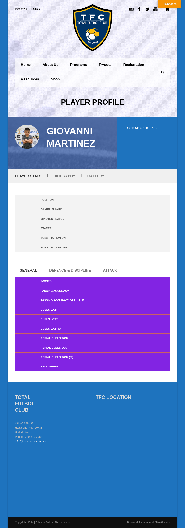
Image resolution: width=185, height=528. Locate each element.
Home (26, 65)
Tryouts (105, 65)
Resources (30, 79)
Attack (110, 270)
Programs (78, 65)
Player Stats (28, 176)
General (28, 270)
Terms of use (62, 522)
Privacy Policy (45, 522)
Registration (133, 65)
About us (50, 65)
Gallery (95, 176)
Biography (64, 176)
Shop (36, 8)
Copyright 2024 (24, 522)
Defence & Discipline (70, 270)
